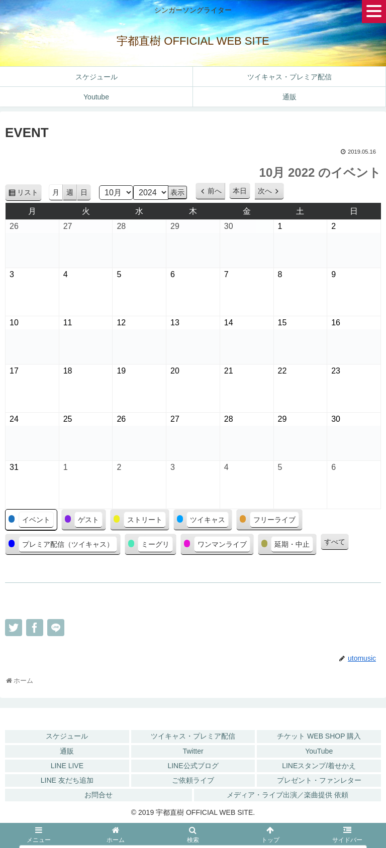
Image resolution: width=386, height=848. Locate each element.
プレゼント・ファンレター (319, 780)
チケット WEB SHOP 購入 (319, 736)
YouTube (319, 751)
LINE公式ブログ (192, 766)
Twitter (192, 751)
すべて (334, 542)
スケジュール (67, 736)
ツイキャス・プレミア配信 (193, 736)
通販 (67, 751)
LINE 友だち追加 (67, 780)
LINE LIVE (67, 766)
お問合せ (98, 795)
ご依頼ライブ (193, 780)
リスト (29, 194)
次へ (265, 191)
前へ (215, 191)
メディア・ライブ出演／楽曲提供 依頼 (287, 795)
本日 (240, 191)
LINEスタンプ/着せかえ (319, 766)
